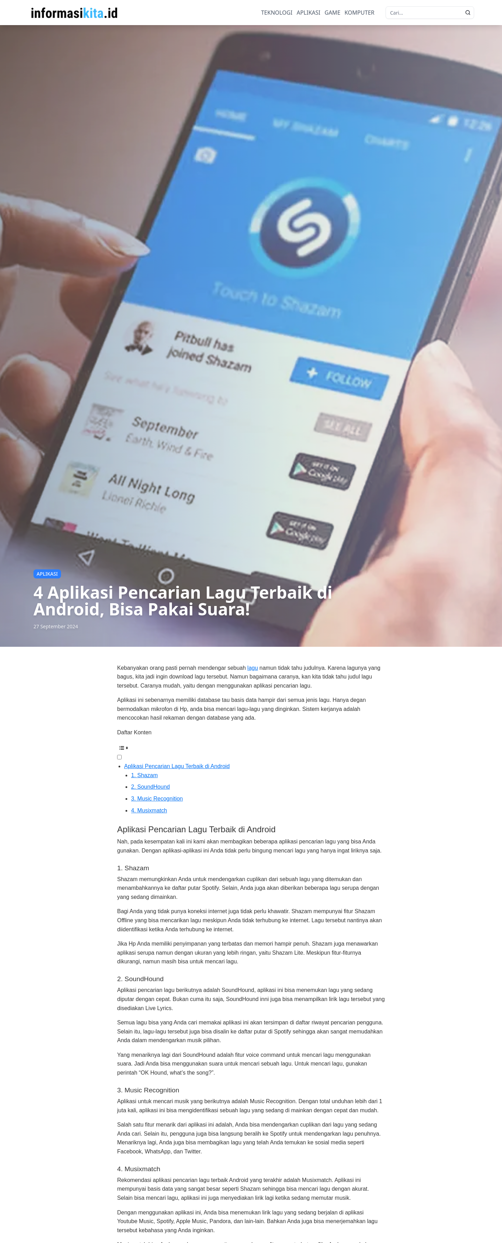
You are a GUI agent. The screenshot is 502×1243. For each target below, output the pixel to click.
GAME (332, 12)
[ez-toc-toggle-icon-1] (251, 751)
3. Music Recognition (157, 799)
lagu (253, 668)
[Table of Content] (251, 748)
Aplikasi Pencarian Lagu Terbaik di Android (177, 766)
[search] (468, 12)
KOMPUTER (359, 12)
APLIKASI (308, 12)
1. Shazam (144, 775)
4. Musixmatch (149, 810)
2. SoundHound (150, 787)
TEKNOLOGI (276, 12)
